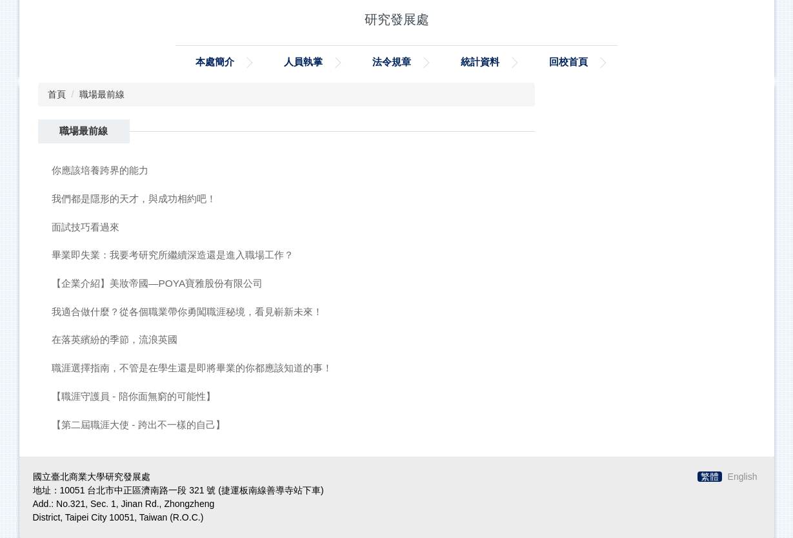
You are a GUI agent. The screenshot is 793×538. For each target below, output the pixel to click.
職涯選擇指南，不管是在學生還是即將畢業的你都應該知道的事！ (192, 367)
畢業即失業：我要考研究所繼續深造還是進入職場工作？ (173, 254)
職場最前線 (102, 94)
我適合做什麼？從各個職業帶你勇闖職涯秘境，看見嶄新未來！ (187, 311)
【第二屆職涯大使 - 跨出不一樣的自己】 (138, 424)
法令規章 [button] (391, 61)
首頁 (57, 94)
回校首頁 (568, 61)
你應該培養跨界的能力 (100, 170)
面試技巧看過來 (85, 227)
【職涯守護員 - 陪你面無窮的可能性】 (134, 396)
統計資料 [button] (480, 61)
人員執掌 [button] (303, 61)
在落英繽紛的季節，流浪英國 (114, 339)
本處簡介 (215, 61)
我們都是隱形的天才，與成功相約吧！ (134, 198)
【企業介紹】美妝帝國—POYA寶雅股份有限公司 (157, 283)
